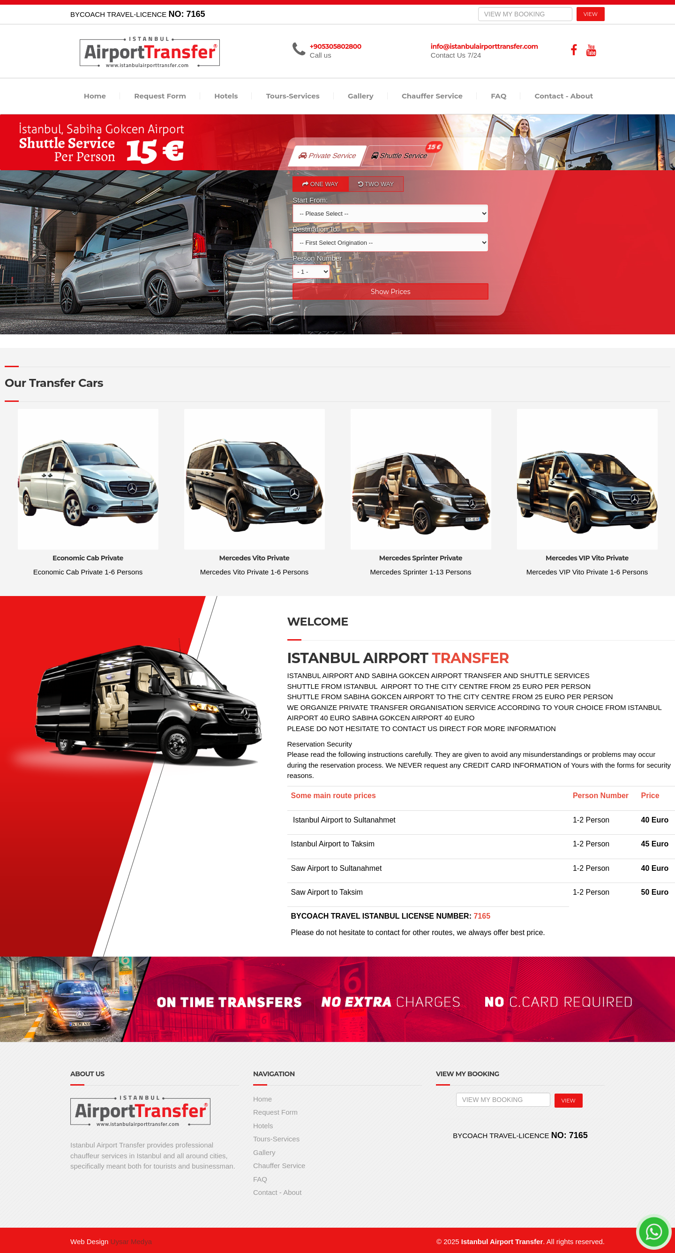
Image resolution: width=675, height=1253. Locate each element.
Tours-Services (293, 95)
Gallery (361, 95)
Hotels (226, 95)
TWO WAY (376, 184)
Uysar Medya (131, 1241)
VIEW (591, 14)
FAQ (498, 95)
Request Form (160, 95)
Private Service (328, 155)
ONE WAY (320, 184)
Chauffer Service (432, 95)
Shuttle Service (405, 152)
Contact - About (564, 95)
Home (95, 95)
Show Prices (391, 291)
